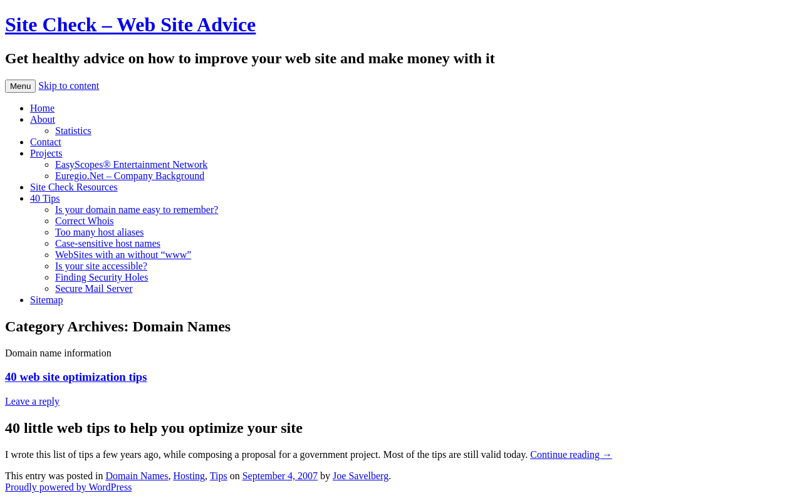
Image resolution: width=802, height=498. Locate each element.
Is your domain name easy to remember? (136, 209)
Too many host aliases (99, 232)
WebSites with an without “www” (123, 254)
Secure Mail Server (94, 288)
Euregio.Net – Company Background (129, 175)
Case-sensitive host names (107, 243)
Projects (46, 153)
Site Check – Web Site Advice (130, 24)
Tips (218, 475)
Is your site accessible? (101, 266)
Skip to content (68, 85)
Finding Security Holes (101, 277)
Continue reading (571, 454)
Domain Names (136, 475)
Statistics (73, 130)
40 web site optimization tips (76, 376)
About (42, 119)
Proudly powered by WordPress (68, 487)
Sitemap (46, 299)
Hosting (189, 475)
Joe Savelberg (360, 475)
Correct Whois (84, 220)
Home (42, 108)
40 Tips (45, 198)
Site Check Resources (74, 187)
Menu (20, 86)
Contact (45, 142)
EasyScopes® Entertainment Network (131, 164)
